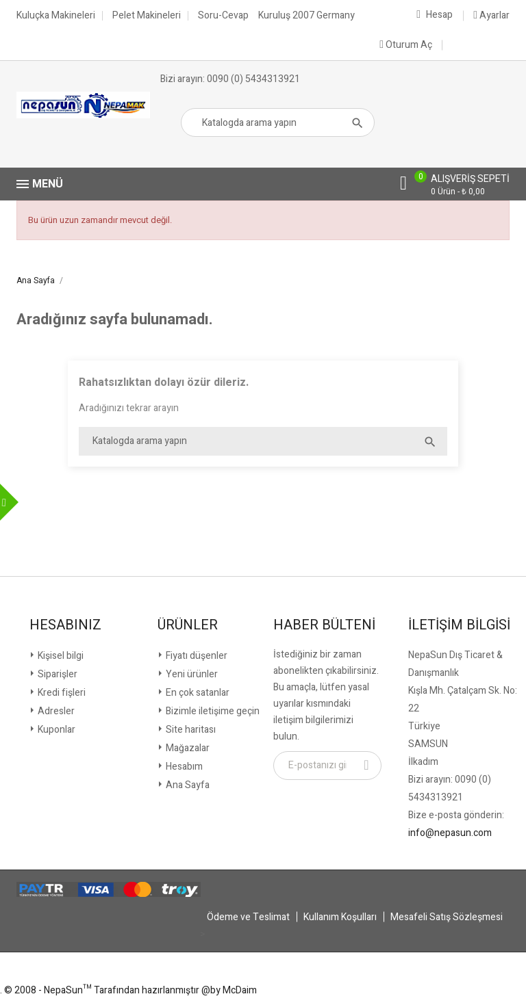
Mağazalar (187, 748)
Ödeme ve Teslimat (248, 917)
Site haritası (190, 729)
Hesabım (183, 766)
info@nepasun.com (450, 833)
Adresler (55, 711)
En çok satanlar (196, 693)
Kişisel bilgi (60, 656)
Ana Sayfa (187, 785)
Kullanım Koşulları (340, 917)
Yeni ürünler (191, 674)
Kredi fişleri (61, 693)
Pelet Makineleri (146, 16)
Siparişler (56, 674)
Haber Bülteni (324, 625)
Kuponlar (55, 729)
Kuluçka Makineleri (55, 16)
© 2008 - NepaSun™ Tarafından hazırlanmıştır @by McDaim (130, 990)
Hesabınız (65, 625)
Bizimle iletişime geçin (212, 711)
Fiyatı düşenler (195, 656)
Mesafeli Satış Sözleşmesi (446, 917)
